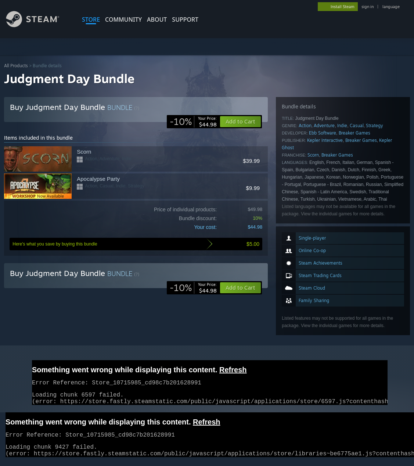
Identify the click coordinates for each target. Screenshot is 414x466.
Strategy (374, 125)
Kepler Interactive (325, 140)
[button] (240, 288)
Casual (357, 125)
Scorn (313, 155)
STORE (91, 19)
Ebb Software (322, 133)
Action (305, 125)
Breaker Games (354, 133)
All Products (16, 65)
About (157, 19)
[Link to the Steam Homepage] (38, 25)
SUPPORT (185, 19)
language (391, 6)
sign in (367, 6)
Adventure (324, 125)
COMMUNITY (123, 19)
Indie (342, 125)
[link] (193, 122)
